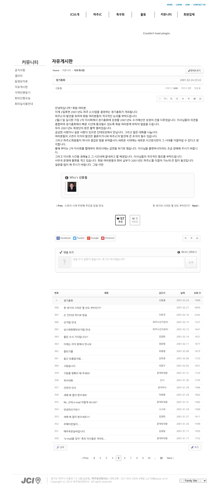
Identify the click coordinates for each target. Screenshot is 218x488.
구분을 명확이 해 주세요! (77, 373)
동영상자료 (21, 81)
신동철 (58, 88)
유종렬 (162, 351)
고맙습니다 (69, 366)
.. (162, 308)
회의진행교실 (22, 98)
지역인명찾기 (22, 92)
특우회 (120, 14)
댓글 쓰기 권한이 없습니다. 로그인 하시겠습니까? (99, 259)
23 (161, 458)
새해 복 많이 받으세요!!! (77, 417)
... (155, 458)
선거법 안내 (70, 322)
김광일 (162, 431)
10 (149, 458)
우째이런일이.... (72, 424)
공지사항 (20, 70)
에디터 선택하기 (187, 252)
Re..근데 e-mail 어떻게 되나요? (80, 402)
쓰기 (194, 447)
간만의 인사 (70, 388)
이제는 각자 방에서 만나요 (78, 344)
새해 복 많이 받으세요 (75, 395)
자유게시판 (21, 87)
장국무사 (162, 387)
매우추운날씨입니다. (75, 431)
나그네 (162, 409)
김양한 (162, 337)
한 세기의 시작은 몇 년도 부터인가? (82, 308)
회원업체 (189, 14)
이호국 (162, 315)
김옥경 (162, 358)
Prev (85, 458)
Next (170, 458)
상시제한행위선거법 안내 (77, 330)
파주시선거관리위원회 (163, 322)
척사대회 (68, 380)
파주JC (97, 14)
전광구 (162, 366)
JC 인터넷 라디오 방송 (75, 315)
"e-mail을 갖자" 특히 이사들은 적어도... (85, 439)
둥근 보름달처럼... (73, 359)
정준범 (162, 344)
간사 (162, 380)
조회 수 (197, 293)
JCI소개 (74, 14)
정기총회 (60, 80)
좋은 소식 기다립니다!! (76, 337)
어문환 (162, 395)
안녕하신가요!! (72, 409)
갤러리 (19, 76)
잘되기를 (68, 351)
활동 (143, 14)
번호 (56, 293)
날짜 (183, 293)
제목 (106, 293)
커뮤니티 (166, 14)
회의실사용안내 (24, 104)
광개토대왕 (162, 373)
